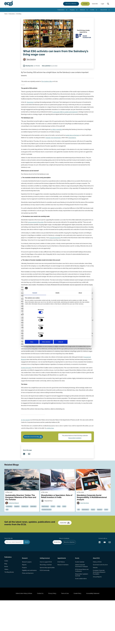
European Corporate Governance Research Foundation (99, 598)
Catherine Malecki (14, 523)
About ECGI (103, 10)
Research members (63, 590)
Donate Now (55, 567)
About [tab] (80, 305)
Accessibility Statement (95, 623)
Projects (72, 10)
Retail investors (45, 526)
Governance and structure (100, 590)
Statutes (95, 594)
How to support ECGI (46, 587)
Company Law (27, 526)
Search (108, 4)
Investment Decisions (47, 530)
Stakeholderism (86, 526)
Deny (35, 330)
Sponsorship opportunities (47, 594)
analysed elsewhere (55, 246)
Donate (85, 4)
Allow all (79, 330)
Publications (60, 10)
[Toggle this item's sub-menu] (66, 10)
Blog (6, 590)
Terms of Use (65, 623)
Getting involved (45, 583)
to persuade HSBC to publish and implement (64, 116)
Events (92, 10)
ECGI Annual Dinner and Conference (81, 596)
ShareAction (30, 107)
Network (82, 10)
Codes (6, 587)
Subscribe (94, 4)
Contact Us (39, 623)
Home (6, 14)
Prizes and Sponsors (28, 600)
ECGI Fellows (61, 587)
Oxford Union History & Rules (21, 623)
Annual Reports (97, 603)
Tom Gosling (31, 60)
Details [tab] (57, 305)
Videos (7, 597)
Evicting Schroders (26, 379)
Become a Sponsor (68, 567)
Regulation (18, 526)
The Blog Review (9, 600)
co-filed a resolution (56, 134)
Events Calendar (79, 587)
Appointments (62, 583)
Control (66, 526)
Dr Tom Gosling (25, 432)
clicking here (50, 441)
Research (25, 583)
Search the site (9, 563)
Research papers (27, 587)
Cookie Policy (79, 623)
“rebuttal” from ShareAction (53, 143)
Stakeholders (9, 530)
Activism (54, 526)
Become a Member (70, 4)
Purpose (94, 526)
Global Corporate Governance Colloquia (81, 591)
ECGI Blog (19, 14)
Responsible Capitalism (75, 452)
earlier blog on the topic (72, 140)
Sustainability (10, 526)
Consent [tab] (34, 305)
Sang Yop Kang (85, 523)
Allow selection (57, 330)
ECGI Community (45, 597)
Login (102, 4)
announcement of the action (36, 230)
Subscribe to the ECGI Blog (34, 451)
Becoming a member (46, 590)
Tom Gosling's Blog (46, 85)
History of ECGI (97, 587)
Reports (24, 590)
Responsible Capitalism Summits (81, 601)
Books (6, 594)
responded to (72, 143)
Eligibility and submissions (29, 597)
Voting (60, 526)
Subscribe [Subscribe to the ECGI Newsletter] (66, 546)
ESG (16, 530)
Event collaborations (81, 605)
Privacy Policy (52, 623)
